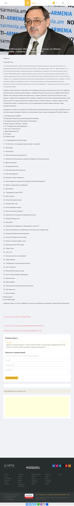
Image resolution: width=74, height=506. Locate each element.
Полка (6, 476)
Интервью (47, 482)
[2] (65, 79)
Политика (6, 484)
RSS (69, 495)
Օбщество (6, 480)
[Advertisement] (37, 407)
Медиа (33, 484)
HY (50, 3)
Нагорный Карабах (36, 474)
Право (6, 482)
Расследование (8, 478)
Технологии (34, 480)
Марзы (19, 478)
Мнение (47, 484)
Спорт (19, 482)
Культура (20, 480)
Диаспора (34, 476)
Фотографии (48, 480)
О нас (37, 495)
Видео (60, 474)
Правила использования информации (58, 495)
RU (53, 3)
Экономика (20, 474)
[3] (46, 84)
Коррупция (48, 474)
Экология (20, 476)
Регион (33, 478)
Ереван (47, 476)
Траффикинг (34, 482)
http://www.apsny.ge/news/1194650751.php (18, 317)
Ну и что (6, 474)
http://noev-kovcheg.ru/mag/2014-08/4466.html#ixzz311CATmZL (25, 326)
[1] (62, 66)
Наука (46, 478)
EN (56, 3)
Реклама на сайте (44, 495)
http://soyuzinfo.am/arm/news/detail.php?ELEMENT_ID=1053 (23, 330)
